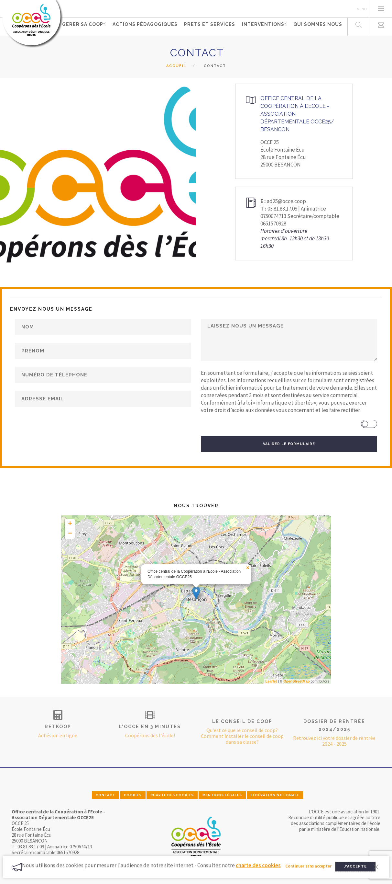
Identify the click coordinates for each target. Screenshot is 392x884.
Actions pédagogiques (146, 26)
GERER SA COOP (82, 26)
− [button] (70, 534)
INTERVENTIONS (261, 26)
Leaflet (271, 681)
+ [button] (70, 524)
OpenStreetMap (296, 681)
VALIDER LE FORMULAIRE (289, 444)
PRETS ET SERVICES (209, 26)
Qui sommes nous (317, 26)
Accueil (176, 66)
